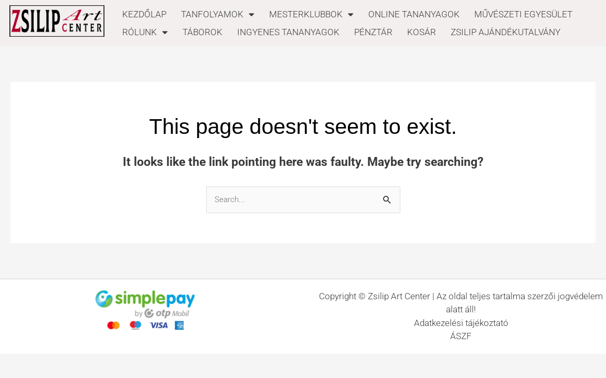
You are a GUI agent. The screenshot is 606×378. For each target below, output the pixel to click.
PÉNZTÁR (373, 32)
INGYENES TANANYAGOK (288, 32)
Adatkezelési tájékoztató (461, 323)
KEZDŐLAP (144, 14)
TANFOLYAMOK (217, 14)
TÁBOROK (202, 32)
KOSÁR (421, 32)
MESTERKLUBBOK (311, 14)
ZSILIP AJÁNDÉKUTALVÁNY (505, 32)
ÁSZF (461, 336)
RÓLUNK (145, 32)
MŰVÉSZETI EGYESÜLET (523, 14)
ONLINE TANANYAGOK (414, 14)
